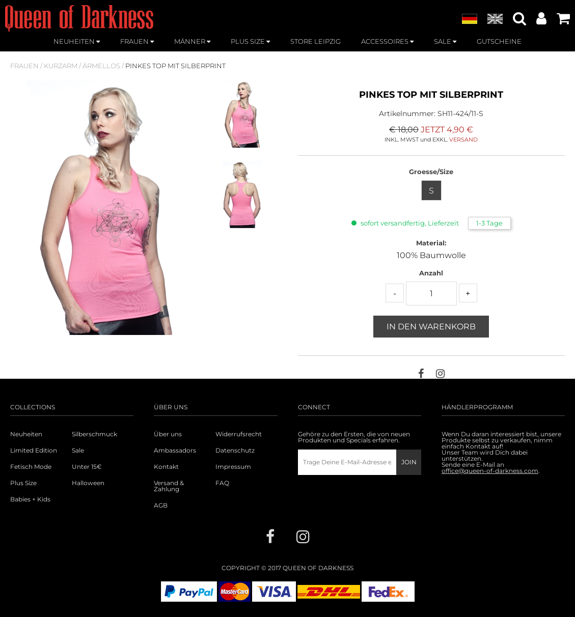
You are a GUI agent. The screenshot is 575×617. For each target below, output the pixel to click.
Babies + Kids (30, 499)
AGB (161, 505)
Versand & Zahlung (169, 486)
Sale (78, 450)
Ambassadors (175, 450)
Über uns (168, 434)
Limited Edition (33, 450)
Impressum (233, 467)
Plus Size (23, 483)
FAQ (222, 483)
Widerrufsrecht (238, 434)
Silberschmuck (94, 434)
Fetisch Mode (30, 467)
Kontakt (166, 467)
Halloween (88, 483)
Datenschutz (235, 450)
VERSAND (463, 139)
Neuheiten (26, 434)
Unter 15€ (87, 467)
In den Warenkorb (431, 326)
